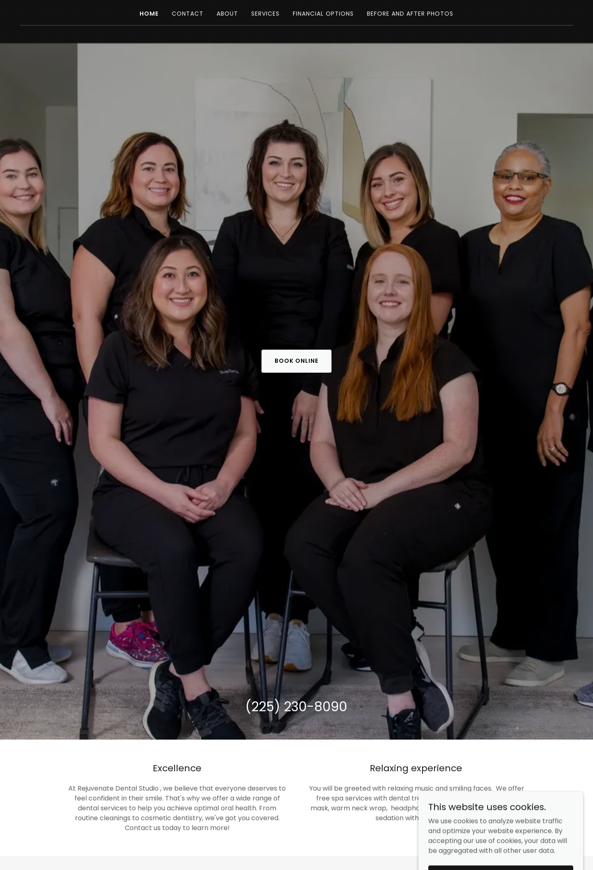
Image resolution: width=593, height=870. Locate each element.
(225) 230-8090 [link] (296, 706)
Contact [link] (187, 13)
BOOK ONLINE (296, 361)
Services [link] (265, 13)
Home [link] (149, 13)
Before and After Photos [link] (410, 13)
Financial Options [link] (323, 13)
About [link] (227, 13)
